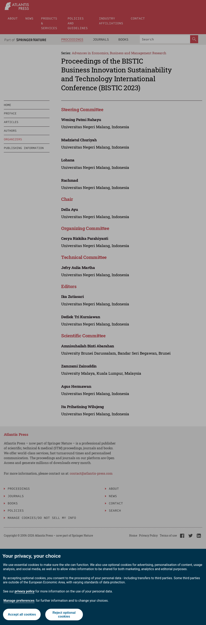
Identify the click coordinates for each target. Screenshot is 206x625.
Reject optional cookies (64, 614)
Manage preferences (19, 600)
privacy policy (25, 591)
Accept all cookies (22, 614)
